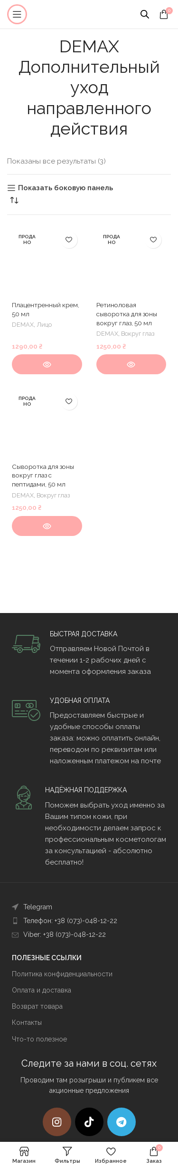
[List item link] (89, 907)
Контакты (27, 1022)
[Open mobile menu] (17, 14)
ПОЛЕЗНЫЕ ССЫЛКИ (47, 958)
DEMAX (23, 324)
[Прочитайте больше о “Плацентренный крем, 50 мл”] (47, 364)
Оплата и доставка (41, 990)
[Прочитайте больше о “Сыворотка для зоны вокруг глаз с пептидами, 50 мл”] (47, 526)
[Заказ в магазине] (14, 200)
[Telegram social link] (121, 1122)
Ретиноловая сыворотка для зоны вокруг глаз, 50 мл (126, 314)
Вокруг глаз (137, 333)
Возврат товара (37, 1006)
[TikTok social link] (89, 1122)
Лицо (44, 324)
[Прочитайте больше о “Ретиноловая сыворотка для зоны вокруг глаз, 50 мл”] (131, 364)
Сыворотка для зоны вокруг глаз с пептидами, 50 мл (43, 475)
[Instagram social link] (57, 1122)
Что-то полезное (39, 1039)
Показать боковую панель (65, 188)
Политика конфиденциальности (62, 974)
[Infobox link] (89, 653)
